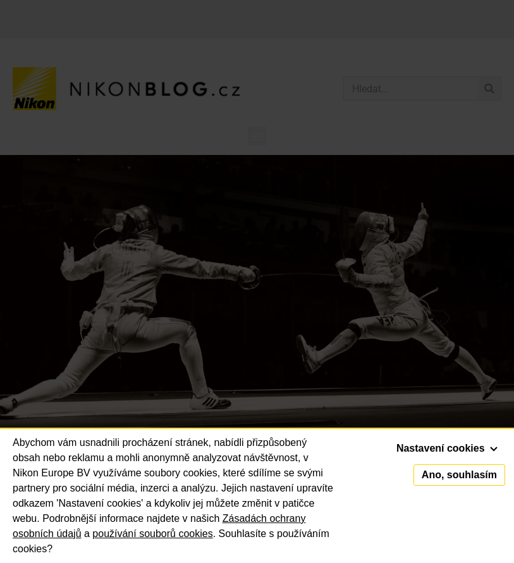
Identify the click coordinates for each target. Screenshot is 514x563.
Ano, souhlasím (459, 474)
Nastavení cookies (447, 448)
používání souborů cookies (152, 533)
